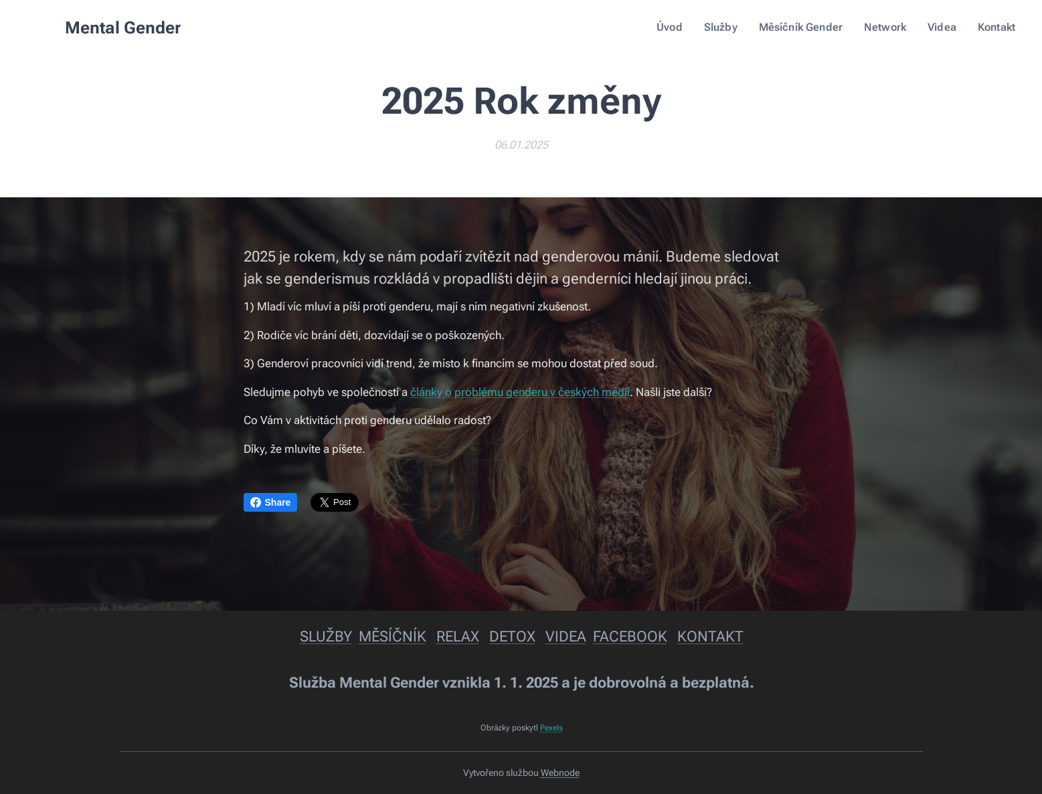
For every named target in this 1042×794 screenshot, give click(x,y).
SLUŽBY (325, 636)
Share (270, 502)
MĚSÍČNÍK (392, 636)
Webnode (560, 772)
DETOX (512, 636)
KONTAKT (710, 636)
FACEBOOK (629, 636)
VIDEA (565, 636)
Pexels (550, 727)
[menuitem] (685, 27)
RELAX (457, 636)
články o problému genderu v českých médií (520, 392)
